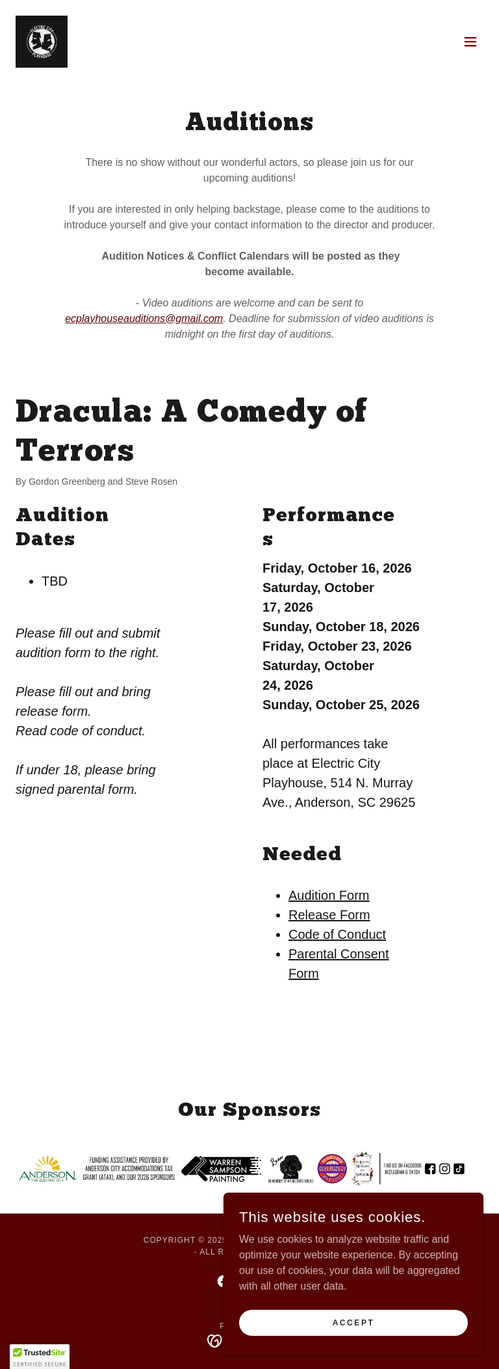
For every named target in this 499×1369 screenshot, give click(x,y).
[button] (470, 42)
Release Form (329, 915)
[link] (42, 42)
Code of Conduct (337, 934)
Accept (354, 1322)
